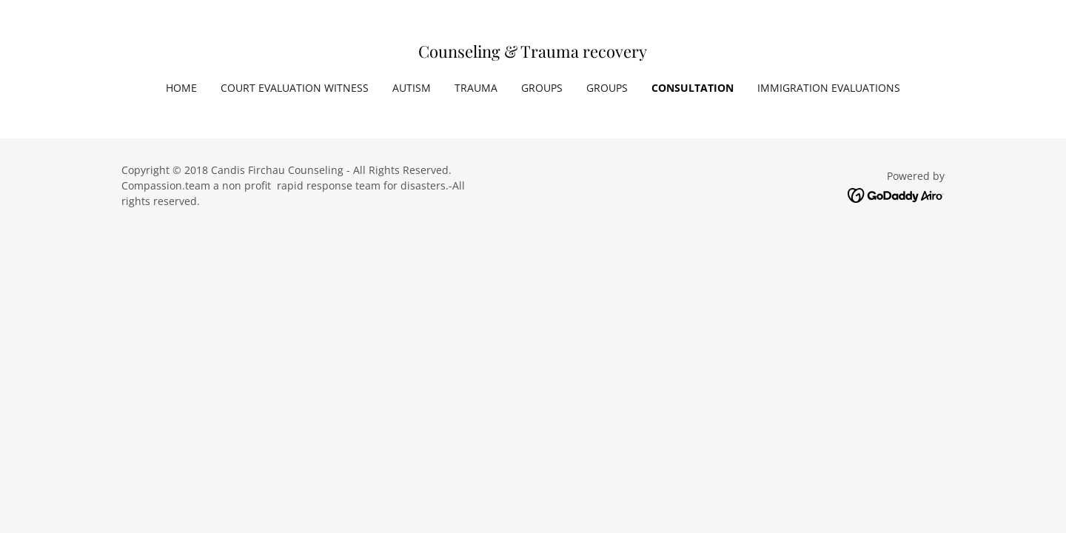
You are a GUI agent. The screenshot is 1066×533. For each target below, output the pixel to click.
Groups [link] (542, 88)
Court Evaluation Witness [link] (295, 88)
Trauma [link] (476, 88)
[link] (532, 53)
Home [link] (181, 88)
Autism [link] (411, 88)
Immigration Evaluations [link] (828, 88)
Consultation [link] (692, 88)
